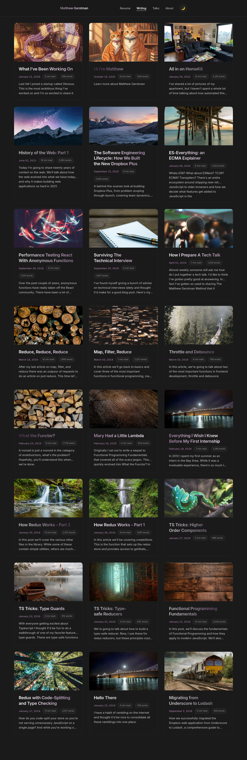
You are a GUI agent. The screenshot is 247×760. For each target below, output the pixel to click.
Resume (125, 8)
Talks (155, 8)
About (169, 8)
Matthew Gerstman (74, 8)
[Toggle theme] (183, 8)
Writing (141, 8)
